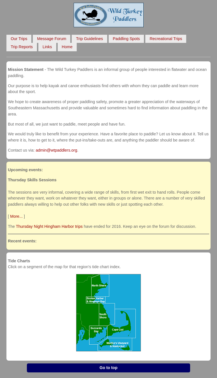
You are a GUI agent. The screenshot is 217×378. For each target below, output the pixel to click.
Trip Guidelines (89, 38)
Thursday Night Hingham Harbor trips (49, 226)
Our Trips (19, 38)
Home (67, 47)
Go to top (109, 367)
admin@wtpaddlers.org (56, 150)
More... (16, 216)
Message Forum (51, 38)
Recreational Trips (166, 38)
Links (47, 47)
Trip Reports (22, 47)
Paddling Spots (126, 38)
